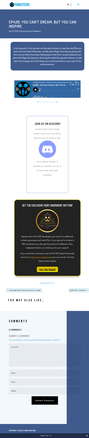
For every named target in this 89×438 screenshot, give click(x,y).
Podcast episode (25, 31)
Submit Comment (44, 400)
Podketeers (36, 31)
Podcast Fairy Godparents (41, 257)
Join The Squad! (47, 269)
